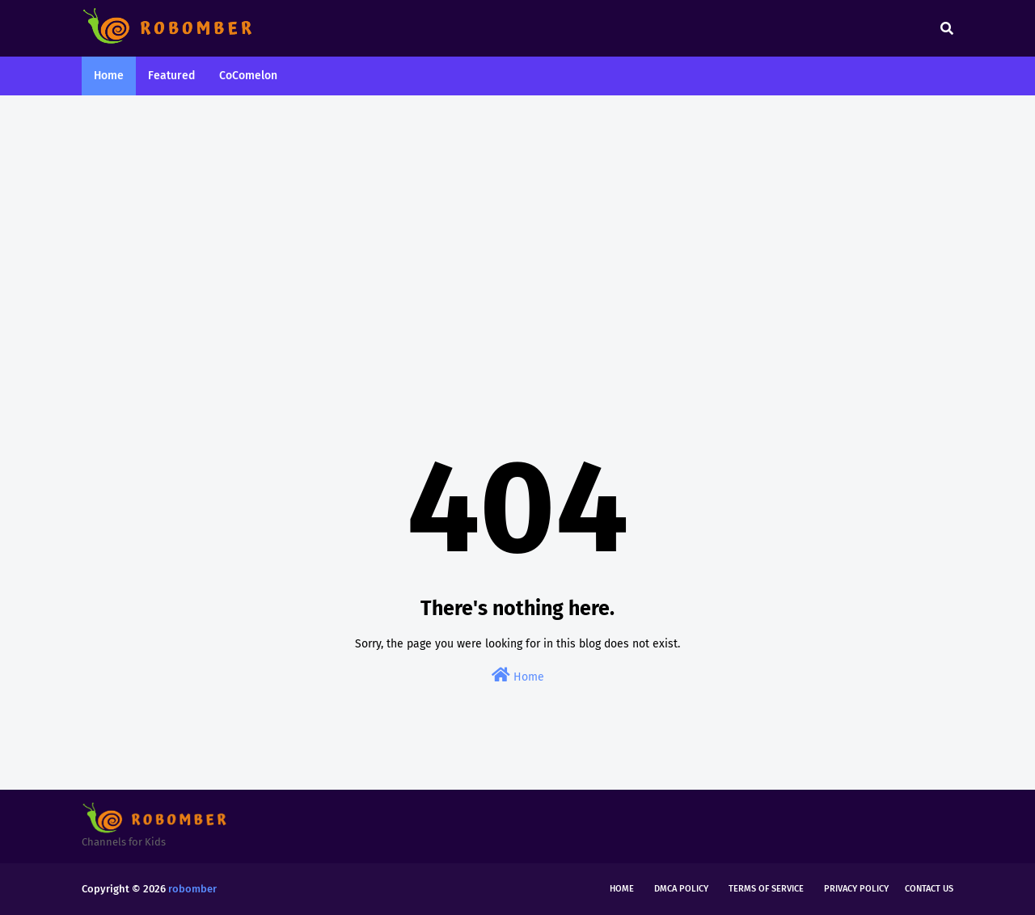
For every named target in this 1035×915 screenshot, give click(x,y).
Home (518, 675)
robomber (192, 889)
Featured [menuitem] (171, 75)
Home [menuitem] (109, 75)
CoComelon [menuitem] (248, 75)
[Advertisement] (517, 233)
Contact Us (929, 888)
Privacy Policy (856, 888)
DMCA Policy (681, 888)
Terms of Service (766, 888)
